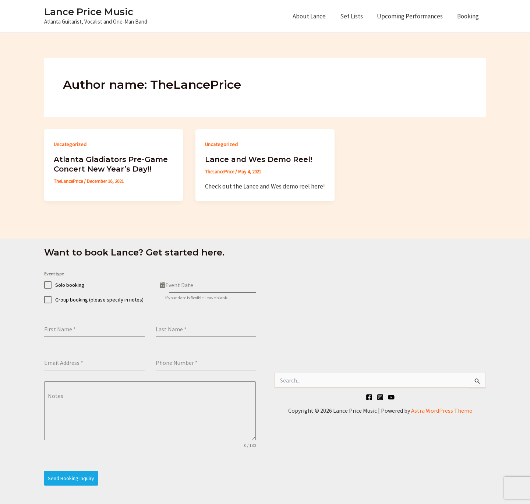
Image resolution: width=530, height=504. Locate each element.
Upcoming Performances (412, 16)
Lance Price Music (88, 12)
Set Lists (355, 16)
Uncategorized (70, 144)
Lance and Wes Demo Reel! (258, 159)
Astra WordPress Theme (441, 410)
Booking (469, 16)
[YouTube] (391, 397)
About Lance (315, 16)
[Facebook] (369, 397)
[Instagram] (380, 397)
